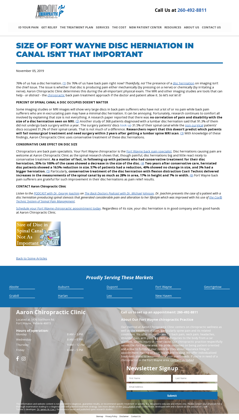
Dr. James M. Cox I (46, 410)
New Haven (163, 297)
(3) (182, 135)
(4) (142, 165)
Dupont (112, 288)
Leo (109, 297)
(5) (48, 173)
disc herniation (183, 85)
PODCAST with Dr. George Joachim (56, 195)
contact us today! (181, 361)
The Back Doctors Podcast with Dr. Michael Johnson (119, 195)
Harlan (63, 297)
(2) (77, 123)
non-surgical (194, 127)
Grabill (14, 297)
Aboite (14, 288)
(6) (191, 177)
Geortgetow (213, 288)
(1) (64, 85)
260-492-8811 (192, 10)
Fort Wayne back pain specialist (149, 153)
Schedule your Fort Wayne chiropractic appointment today (58, 210)
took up (125, 127)
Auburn (63, 288)
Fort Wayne (163, 288)
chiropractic (56, 96)
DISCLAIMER (129, 408)
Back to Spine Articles (31, 260)
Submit (172, 397)
